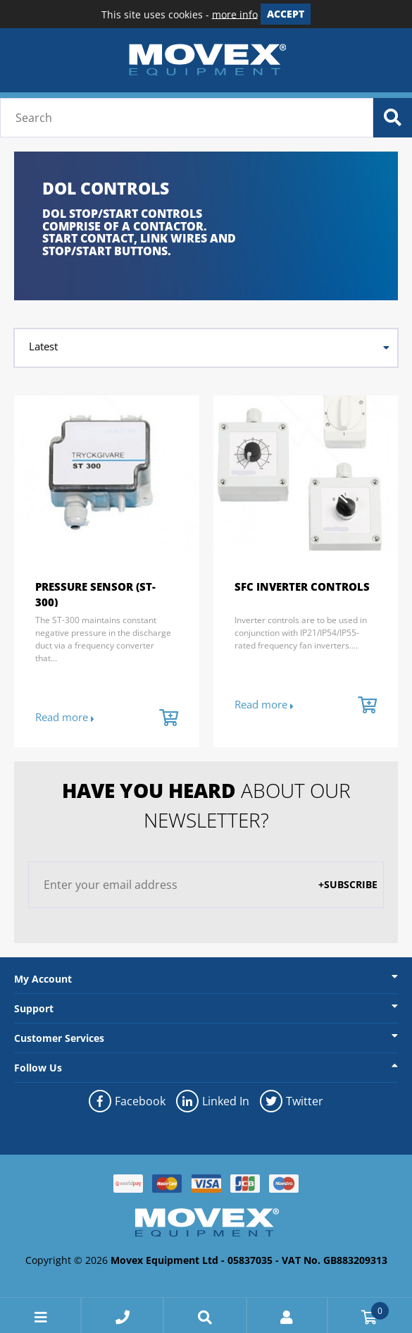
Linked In (212, 1101)
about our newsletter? (206, 805)
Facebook (127, 1101)
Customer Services (59, 1038)
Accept (285, 13)
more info (235, 13)
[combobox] (206, 347)
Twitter (291, 1101)
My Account (43, 978)
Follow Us (38, 1067)
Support (34, 1008)
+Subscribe (347, 884)
